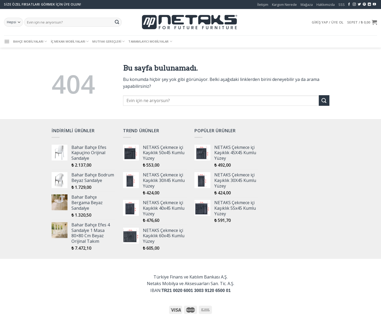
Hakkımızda (325, 4)
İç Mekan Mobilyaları (70, 41)
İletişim (262, 4)
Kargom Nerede (284, 4)
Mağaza (307, 4)
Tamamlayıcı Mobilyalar (150, 41)
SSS (341, 4)
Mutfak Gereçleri (108, 41)
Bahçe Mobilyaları (30, 41)
